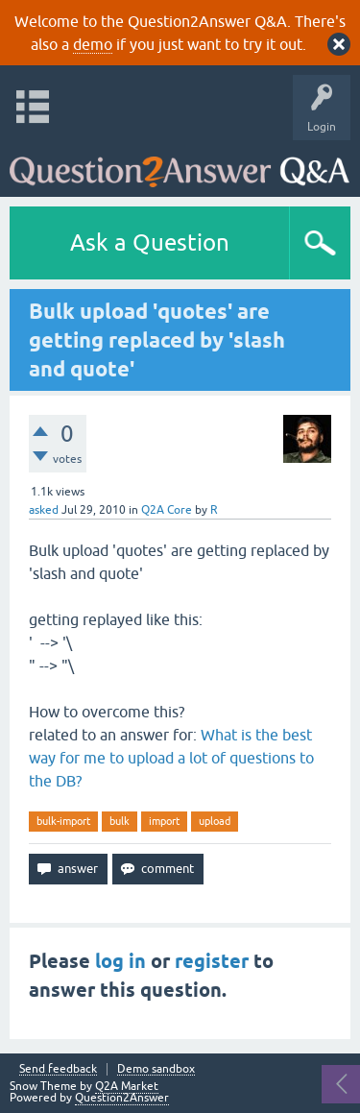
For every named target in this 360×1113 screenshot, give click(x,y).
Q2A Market (126, 1086)
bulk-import (63, 821)
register (212, 961)
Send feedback (58, 1069)
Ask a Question (149, 242)
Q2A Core (166, 510)
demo (92, 44)
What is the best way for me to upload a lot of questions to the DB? (171, 757)
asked (44, 510)
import (164, 821)
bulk (119, 821)
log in (120, 961)
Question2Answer (122, 1097)
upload (214, 821)
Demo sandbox (156, 1069)
